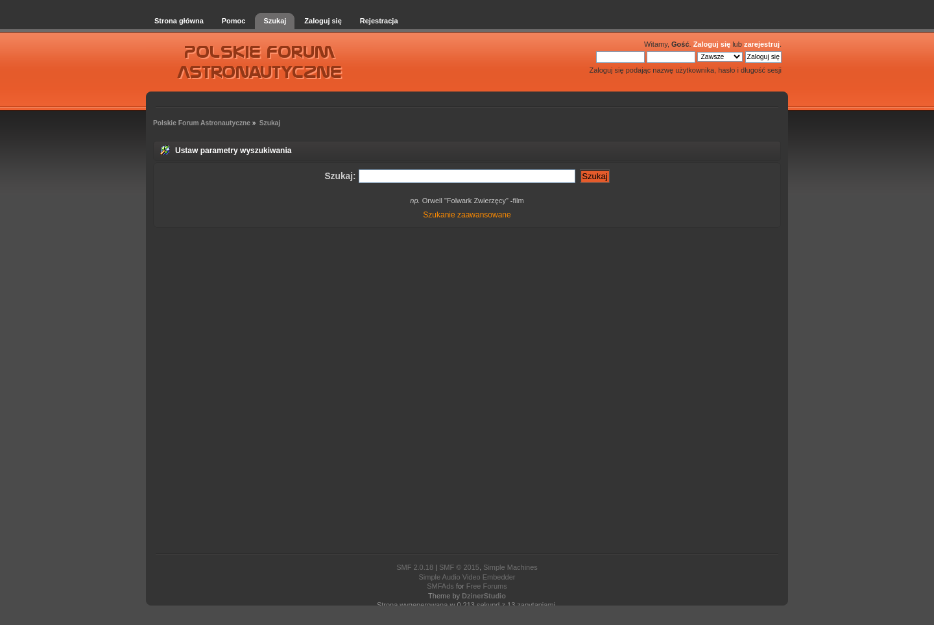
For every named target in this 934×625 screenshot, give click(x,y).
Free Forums (486, 586)
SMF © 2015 (459, 567)
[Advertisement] (467, 391)
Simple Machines (510, 567)
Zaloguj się (711, 44)
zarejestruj (762, 44)
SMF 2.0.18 (414, 567)
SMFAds (440, 586)
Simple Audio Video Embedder (466, 577)
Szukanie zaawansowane (466, 214)
